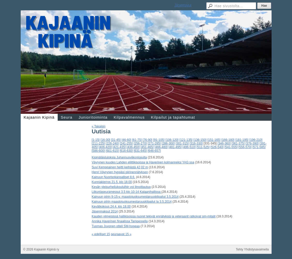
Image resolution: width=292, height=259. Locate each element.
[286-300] (168, 143)
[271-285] (154, 143)
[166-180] (228, 140)
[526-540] (217, 147)
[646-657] (154, 151)
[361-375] (238, 143)
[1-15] (96, 140)
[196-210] (256, 140)
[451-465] (147, 147)
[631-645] (140, 151)
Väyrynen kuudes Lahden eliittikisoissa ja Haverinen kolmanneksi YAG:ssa (143, 162)
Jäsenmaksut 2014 (105, 211)
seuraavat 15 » (121, 234)
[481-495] (175, 147)
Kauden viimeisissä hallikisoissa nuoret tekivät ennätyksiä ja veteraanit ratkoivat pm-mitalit (154, 216)
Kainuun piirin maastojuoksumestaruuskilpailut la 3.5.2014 (132, 201)
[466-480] (161, 147)
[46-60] (126, 140)
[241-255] (126, 143)
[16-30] (105, 140)
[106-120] (171, 140)
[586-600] (98, 151)
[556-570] (245, 147)
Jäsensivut (182, 5)
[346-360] (224, 143)
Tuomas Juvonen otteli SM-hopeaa (116, 226)
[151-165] (214, 140)
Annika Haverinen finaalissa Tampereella (120, 221)
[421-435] (119, 147)
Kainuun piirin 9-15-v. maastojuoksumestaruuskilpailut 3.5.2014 (135, 197)
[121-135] (186, 140)
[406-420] (105, 147)
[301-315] (182, 143)
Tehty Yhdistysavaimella (252, 249)
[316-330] (196, 143)
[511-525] (203, 147)
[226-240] (112, 143)
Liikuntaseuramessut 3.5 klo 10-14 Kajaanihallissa (127, 192)
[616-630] (126, 151)
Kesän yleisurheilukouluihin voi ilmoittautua (121, 187)
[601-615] (112, 151)
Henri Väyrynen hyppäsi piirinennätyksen (120, 172)
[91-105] (158, 140)
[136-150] (200, 140)
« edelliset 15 (101, 234)
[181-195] (242, 140)
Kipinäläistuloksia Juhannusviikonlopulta (119, 157)
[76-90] (147, 140)
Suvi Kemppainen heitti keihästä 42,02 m (120, 167)
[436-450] (133, 147)
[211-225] (98, 143)
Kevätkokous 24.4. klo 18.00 (111, 206)
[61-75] (137, 140)
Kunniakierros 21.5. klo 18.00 (112, 182)
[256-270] (140, 143)
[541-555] (231, 147)
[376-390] (252, 143)
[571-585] (259, 147)
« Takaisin (99, 126)
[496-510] (189, 147)
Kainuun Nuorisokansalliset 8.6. (113, 177)
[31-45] (116, 140)
